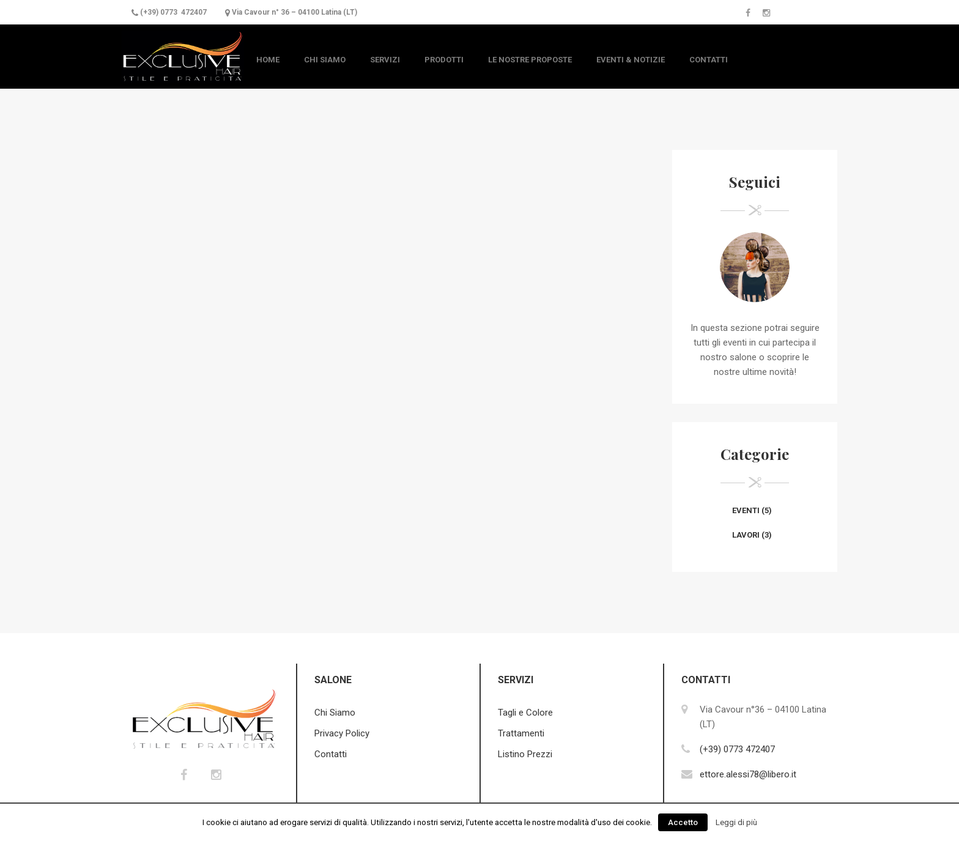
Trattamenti (521, 733)
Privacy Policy (341, 733)
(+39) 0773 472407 (173, 12)
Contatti (708, 59)
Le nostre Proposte (530, 59)
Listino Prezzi (525, 754)
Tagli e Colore (525, 712)
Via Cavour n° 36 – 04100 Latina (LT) (294, 12)
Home (268, 59)
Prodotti (444, 59)
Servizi (385, 59)
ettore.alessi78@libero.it (748, 774)
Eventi (746, 510)
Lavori (746, 534)
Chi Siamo (325, 59)
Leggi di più (736, 822)
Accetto (683, 822)
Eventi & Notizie (630, 59)
